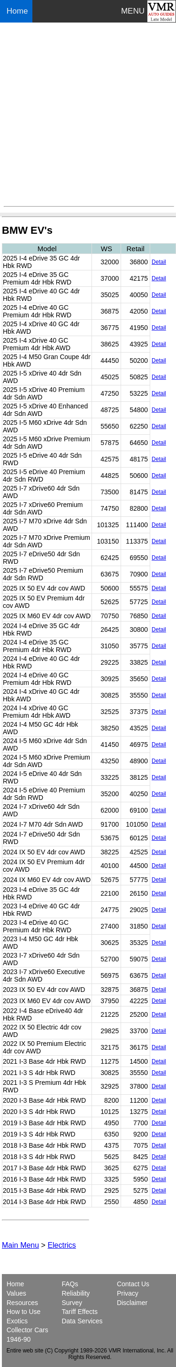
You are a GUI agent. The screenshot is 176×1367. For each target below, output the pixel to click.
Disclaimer (132, 1302)
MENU (133, 11)
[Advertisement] (88, 114)
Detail (159, 262)
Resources (22, 1302)
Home (18, 11)
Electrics (61, 1245)
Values (16, 1293)
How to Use (23, 1311)
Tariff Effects (79, 1311)
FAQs (69, 1284)
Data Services (81, 1321)
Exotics (17, 1321)
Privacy (127, 1293)
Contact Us (133, 1284)
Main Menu (20, 1245)
